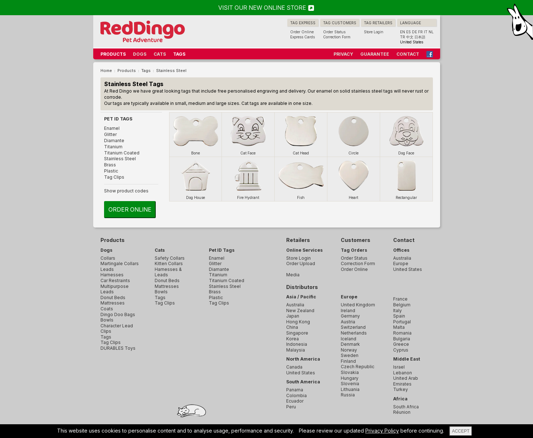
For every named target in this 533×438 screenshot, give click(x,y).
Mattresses (112, 303)
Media (293, 274)
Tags (105, 337)
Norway (349, 350)
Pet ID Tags (222, 250)
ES (408, 32)
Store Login (373, 32)
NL (431, 32)
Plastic (111, 171)
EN (402, 32)
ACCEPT (461, 431)
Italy (397, 310)
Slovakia (350, 372)
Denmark (350, 344)
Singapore (297, 333)
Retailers (298, 240)
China (292, 327)
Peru (291, 406)
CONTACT (407, 54)
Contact (403, 240)
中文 (409, 37)
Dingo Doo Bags (117, 314)
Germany (350, 316)
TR (402, 37)
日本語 (419, 37)
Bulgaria (401, 338)
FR (420, 32)
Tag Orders (354, 250)
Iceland (348, 338)
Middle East (406, 359)
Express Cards (302, 37)
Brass (110, 164)
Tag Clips (114, 177)
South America (303, 381)
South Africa (406, 406)
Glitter (110, 134)
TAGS (179, 54)
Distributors (302, 287)
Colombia (296, 395)
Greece (401, 344)
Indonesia (296, 344)
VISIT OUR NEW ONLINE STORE (266, 7)
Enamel (112, 128)
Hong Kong (298, 321)
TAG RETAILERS (378, 23)
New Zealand (300, 310)
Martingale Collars (119, 263)
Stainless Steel (120, 158)
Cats (160, 250)
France (400, 299)
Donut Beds (112, 297)
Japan (292, 316)
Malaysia (295, 350)
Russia (348, 394)
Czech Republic (357, 366)
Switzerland (353, 327)
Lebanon (402, 372)
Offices (401, 250)
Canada (294, 367)
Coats (106, 308)
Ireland (348, 310)
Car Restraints (115, 280)
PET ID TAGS (118, 119)
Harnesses (112, 274)
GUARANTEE (374, 54)
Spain (399, 316)
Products (112, 240)
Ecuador (295, 401)
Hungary (349, 378)
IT (425, 32)
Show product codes (126, 191)
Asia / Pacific (301, 296)
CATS (160, 54)
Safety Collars (170, 258)
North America (303, 359)
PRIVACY (343, 54)
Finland (348, 361)
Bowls (106, 320)
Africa (400, 398)
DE (414, 32)
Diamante (114, 140)
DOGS (139, 54)
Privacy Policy (382, 431)
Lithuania (350, 389)
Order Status (334, 32)
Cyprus (400, 350)
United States (300, 372)
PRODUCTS (113, 54)
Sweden (349, 355)
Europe (349, 296)
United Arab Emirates (405, 381)
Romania (402, 333)
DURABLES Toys (118, 348)
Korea (292, 338)
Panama (294, 389)
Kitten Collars (169, 263)
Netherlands (354, 333)
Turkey (400, 389)
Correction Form (337, 37)
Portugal (402, 321)
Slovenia (350, 383)
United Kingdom (358, 304)
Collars (107, 258)
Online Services (304, 250)
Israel (399, 367)
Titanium (113, 146)
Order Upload (300, 263)
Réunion (402, 412)
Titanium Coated (121, 153)
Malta (399, 327)
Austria (348, 321)
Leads (107, 269)
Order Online (302, 32)
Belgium (402, 304)
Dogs (106, 250)
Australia (295, 304)
